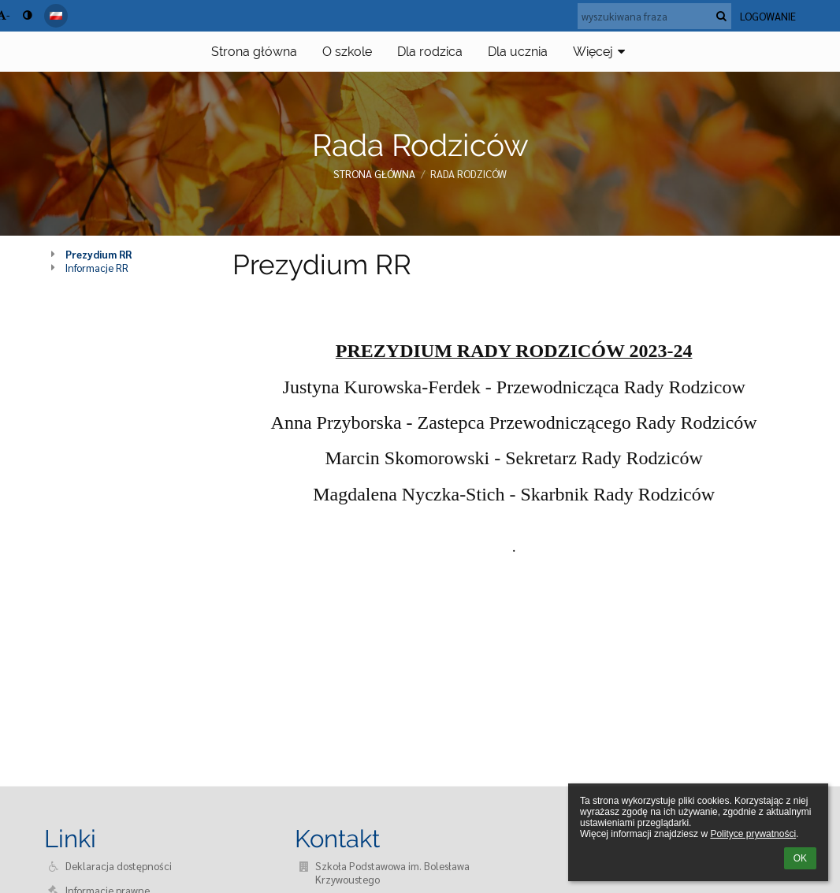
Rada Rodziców (468, 173)
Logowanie (768, 16)
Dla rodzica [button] (430, 51)
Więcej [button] (601, 51)
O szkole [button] (347, 51)
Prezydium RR (98, 254)
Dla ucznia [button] (518, 51)
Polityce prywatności (753, 833)
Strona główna (374, 173)
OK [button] (800, 858)
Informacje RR (96, 267)
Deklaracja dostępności (118, 866)
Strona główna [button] (254, 51)
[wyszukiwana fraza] (654, 16)
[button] (56, 15)
